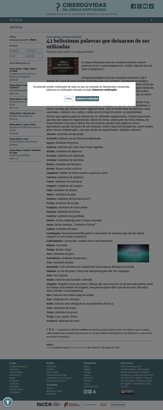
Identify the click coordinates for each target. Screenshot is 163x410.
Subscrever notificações (87, 98)
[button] (7, 402)
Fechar (69, 98)
